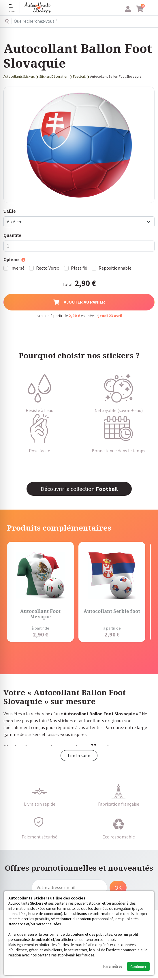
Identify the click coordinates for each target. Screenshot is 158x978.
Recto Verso (47, 268)
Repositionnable (115, 268)
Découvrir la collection (79, 489)
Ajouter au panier (79, 302)
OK (118, 887)
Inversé (17, 268)
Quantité (12, 235)
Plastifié (79, 268)
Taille (9, 211)
